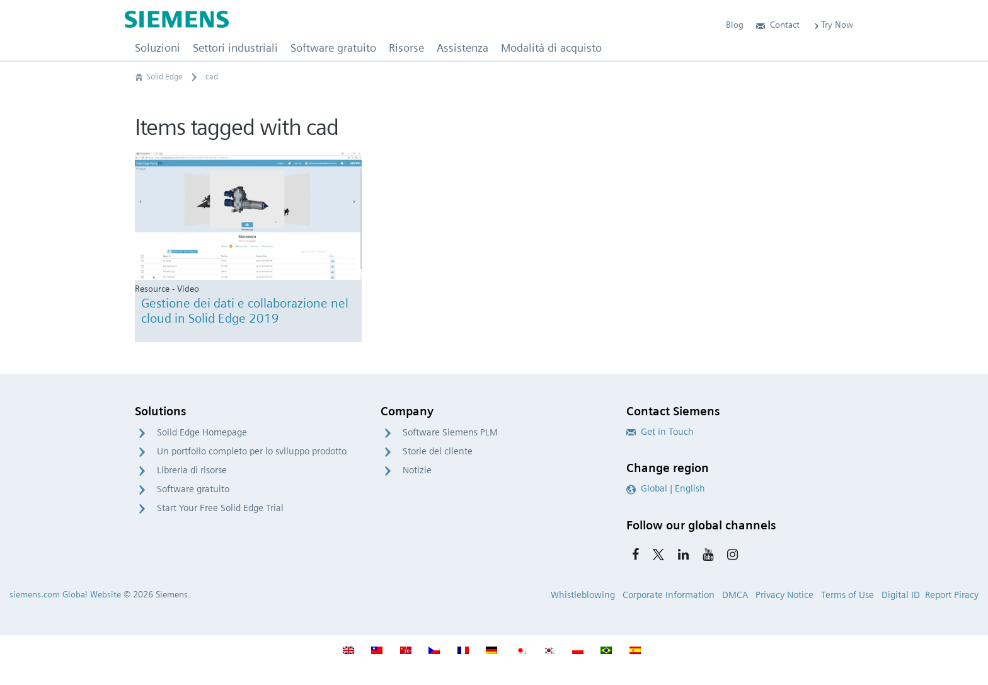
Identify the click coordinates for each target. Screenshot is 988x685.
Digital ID (901, 595)
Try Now (832, 25)
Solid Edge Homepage (202, 432)
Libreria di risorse (192, 470)
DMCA (735, 595)
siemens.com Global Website (65, 594)
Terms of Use (847, 595)
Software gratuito (193, 489)
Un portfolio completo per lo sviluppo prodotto (252, 451)
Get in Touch (660, 431)
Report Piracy (952, 595)
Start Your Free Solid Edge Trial (220, 508)
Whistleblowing (583, 595)
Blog (735, 25)
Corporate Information (669, 595)
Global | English (665, 488)
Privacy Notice (784, 595)
